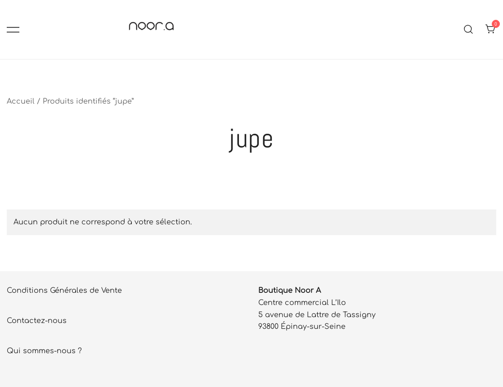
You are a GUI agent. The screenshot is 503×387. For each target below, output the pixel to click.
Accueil (21, 101)
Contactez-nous (37, 321)
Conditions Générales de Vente (64, 291)
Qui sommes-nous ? (44, 351)
